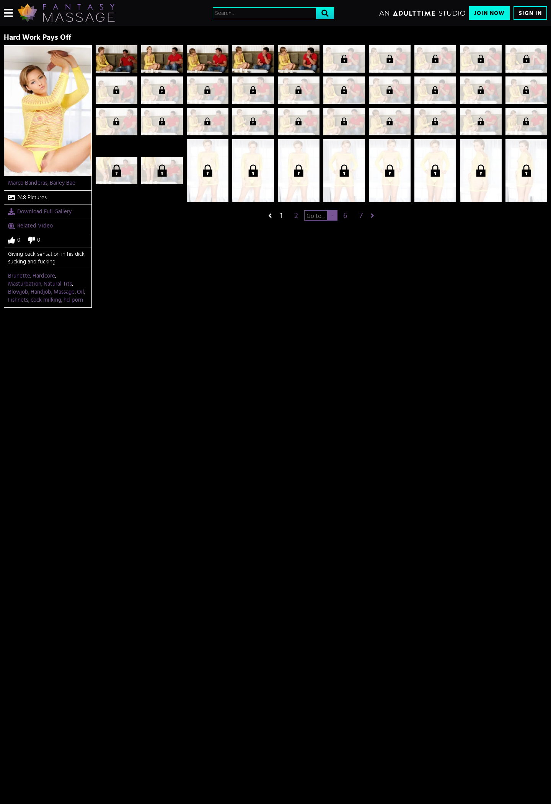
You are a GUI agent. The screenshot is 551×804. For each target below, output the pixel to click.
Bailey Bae (62, 183)
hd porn (73, 300)
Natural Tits (58, 284)
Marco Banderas (27, 183)
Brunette (19, 276)
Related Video (30, 226)
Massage (64, 292)
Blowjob (18, 292)
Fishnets (18, 300)
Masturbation (24, 284)
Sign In (530, 13)
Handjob (41, 292)
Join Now (489, 13)
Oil (80, 292)
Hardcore (44, 276)
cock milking (46, 300)
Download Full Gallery (40, 211)
